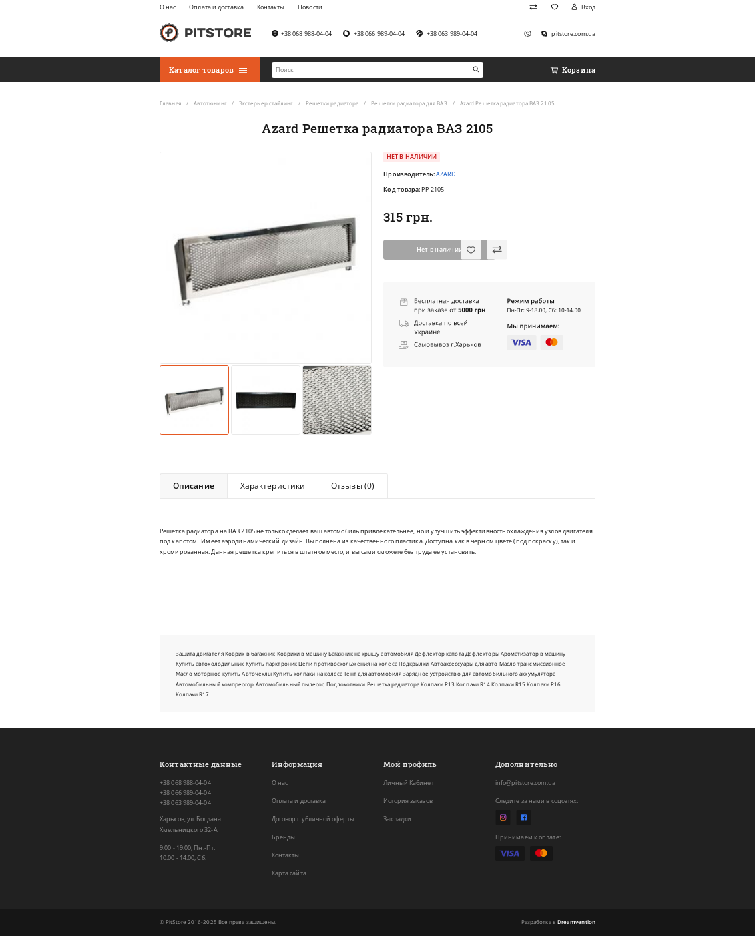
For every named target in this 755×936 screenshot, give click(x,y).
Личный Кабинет (408, 782)
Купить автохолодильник (210, 663)
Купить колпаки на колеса (307, 673)
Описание (193, 485)
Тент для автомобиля (372, 673)
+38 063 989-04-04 (185, 802)
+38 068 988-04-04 (185, 782)
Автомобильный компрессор (215, 684)
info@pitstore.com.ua (525, 782)
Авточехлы (257, 673)
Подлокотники (346, 684)
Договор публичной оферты (313, 818)
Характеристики (273, 485)
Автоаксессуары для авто (464, 663)
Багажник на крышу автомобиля (370, 653)
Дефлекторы (482, 653)
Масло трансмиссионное (532, 663)
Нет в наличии (440, 249)
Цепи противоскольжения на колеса (347, 663)
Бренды (284, 837)
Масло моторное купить (208, 673)
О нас (280, 782)
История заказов (407, 800)
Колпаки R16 (544, 684)
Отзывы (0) (352, 485)
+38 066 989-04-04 (185, 792)
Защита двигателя (200, 653)
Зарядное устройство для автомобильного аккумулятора (479, 673)
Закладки (397, 818)
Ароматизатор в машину (533, 653)
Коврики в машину (302, 653)
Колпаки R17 (193, 694)
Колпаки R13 (438, 684)
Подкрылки (414, 663)
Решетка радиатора (393, 684)
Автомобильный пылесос (290, 684)
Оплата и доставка (299, 800)
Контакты (286, 855)
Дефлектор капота (439, 653)
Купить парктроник (271, 663)
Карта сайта (289, 873)
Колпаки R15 (508, 684)
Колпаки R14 (473, 684)
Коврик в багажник (250, 653)
